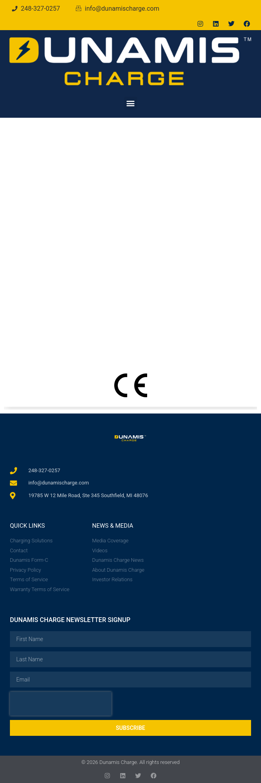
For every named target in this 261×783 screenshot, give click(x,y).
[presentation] (60, 704)
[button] (130, 103)
